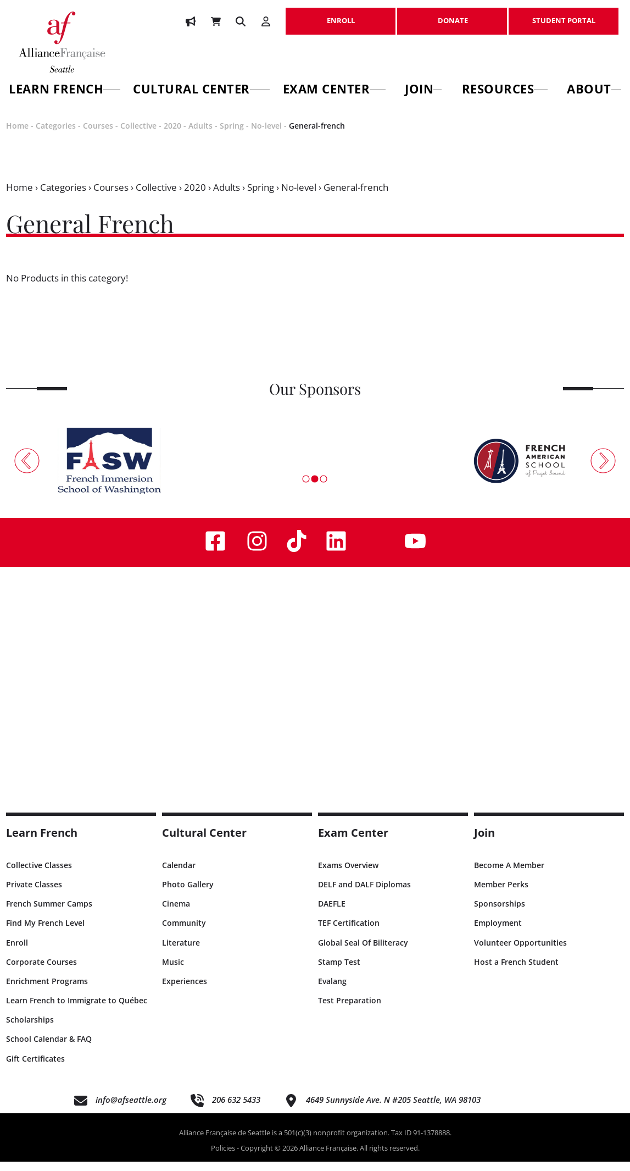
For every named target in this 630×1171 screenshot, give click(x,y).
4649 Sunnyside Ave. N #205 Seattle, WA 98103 (393, 1108)
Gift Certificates (35, 1067)
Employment (498, 932)
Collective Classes (39, 873)
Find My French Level (45, 932)
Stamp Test (339, 970)
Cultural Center (201, 90)
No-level (266, 135)
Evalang (332, 989)
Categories (56, 135)
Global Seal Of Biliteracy (363, 951)
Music (173, 970)
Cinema (176, 912)
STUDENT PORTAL (563, 15)
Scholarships (30, 1028)
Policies (223, 1157)
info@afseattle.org (131, 1108)
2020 (172, 135)
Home (17, 135)
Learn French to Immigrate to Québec (76, 1009)
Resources (505, 90)
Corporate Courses (41, 970)
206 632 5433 (236, 1108)
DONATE (452, 15)
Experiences (184, 989)
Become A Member (509, 873)
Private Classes (34, 893)
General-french (317, 135)
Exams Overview (348, 873)
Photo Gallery (188, 893)
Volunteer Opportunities (520, 951)
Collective (138, 135)
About (594, 90)
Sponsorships (499, 912)
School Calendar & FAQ (49, 1048)
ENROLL (340, 15)
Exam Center (334, 90)
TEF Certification (349, 932)
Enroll (17, 951)
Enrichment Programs (47, 989)
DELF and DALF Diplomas (364, 893)
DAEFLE (331, 912)
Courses (98, 135)
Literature (181, 951)
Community (184, 932)
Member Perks (501, 893)
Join (423, 90)
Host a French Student (516, 970)
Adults (200, 135)
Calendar (179, 873)
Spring (232, 135)
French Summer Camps (49, 912)
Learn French (41, 841)
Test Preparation (349, 1009)
